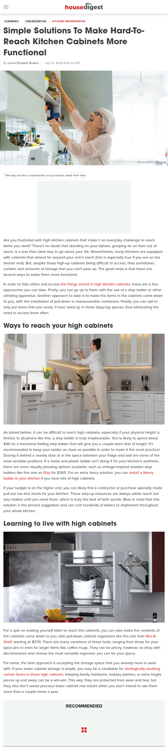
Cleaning (11, 21)
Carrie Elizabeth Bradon (23, 63)
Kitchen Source (153, 619)
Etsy (46, 472)
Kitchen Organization (68, 21)
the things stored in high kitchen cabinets (95, 284)
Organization (36, 21)
